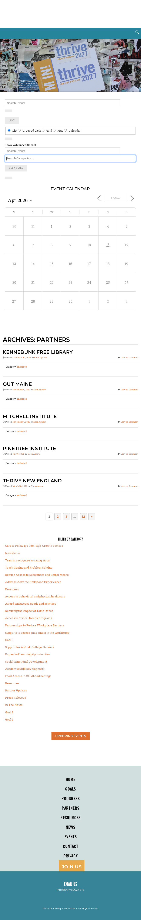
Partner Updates (16, 690)
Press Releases (15, 697)
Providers (12, 589)
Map (58, 130)
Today (116, 198)
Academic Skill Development (24, 669)
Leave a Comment (129, 357)
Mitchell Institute (30, 416)
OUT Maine (17, 384)
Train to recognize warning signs (27, 560)
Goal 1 (9, 640)
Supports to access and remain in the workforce (37, 633)
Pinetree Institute (29, 448)
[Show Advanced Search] (8, 111)
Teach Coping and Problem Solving (28, 567)
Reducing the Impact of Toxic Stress (29, 611)
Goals (70, 789)
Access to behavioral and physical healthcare (35, 596)
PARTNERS (70, 808)
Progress (70, 798)
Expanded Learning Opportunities (27, 654)
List (12, 120)
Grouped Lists (30, 130)
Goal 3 (9, 712)
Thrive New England (32, 481)
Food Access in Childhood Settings (28, 676)
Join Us (71, 866)
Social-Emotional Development (26, 661)
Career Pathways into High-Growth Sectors (34, 546)
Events (70, 837)
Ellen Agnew (40, 357)
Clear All (16, 168)
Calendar (72, 130)
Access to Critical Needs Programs (28, 618)
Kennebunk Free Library (38, 352)
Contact (70, 846)
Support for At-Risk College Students (29, 647)
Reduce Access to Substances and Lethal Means (37, 575)
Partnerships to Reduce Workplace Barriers (34, 625)
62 (83, 516)
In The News (14, 705)
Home (70, 779)
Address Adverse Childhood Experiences (33, 582)
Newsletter (12, 553)
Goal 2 (9, 719)
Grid (47, 130)
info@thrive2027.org (70, 889)
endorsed (22, 366)
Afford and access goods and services (30, 603)
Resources (12, 683)
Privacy (70, 856)
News (70, 827)
